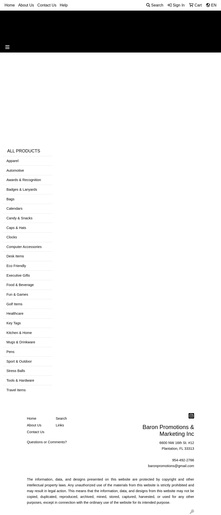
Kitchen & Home (19, 333)
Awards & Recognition (23, 180)
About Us (26, 5)
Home (10, 5)
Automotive (15, 170)
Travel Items (16, 390)
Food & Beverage (20, 285)
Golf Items (14, 304)
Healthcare (15, 313)
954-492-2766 (183, 460)
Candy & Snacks (19, 218)
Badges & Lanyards (21, 189)
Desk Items (15, 256)
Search (154, 5)
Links (60, 425)
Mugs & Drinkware (20, 342)
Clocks (11, 237)
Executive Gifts (18, 275)
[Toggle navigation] (7, 47)
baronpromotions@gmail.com (171, 466)
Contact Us (46, 5)
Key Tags (13, 323)
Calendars (14, 208)
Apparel (12, 161)
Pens (10, 352)
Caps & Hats (16, 228)
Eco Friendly (16, 266)
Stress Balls (15, 371)
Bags (10, 199)
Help (64, 5)
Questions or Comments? (47, 442)
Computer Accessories (24, 247)
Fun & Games (17, 294)
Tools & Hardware (20, 380)
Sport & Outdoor (19, 361)
